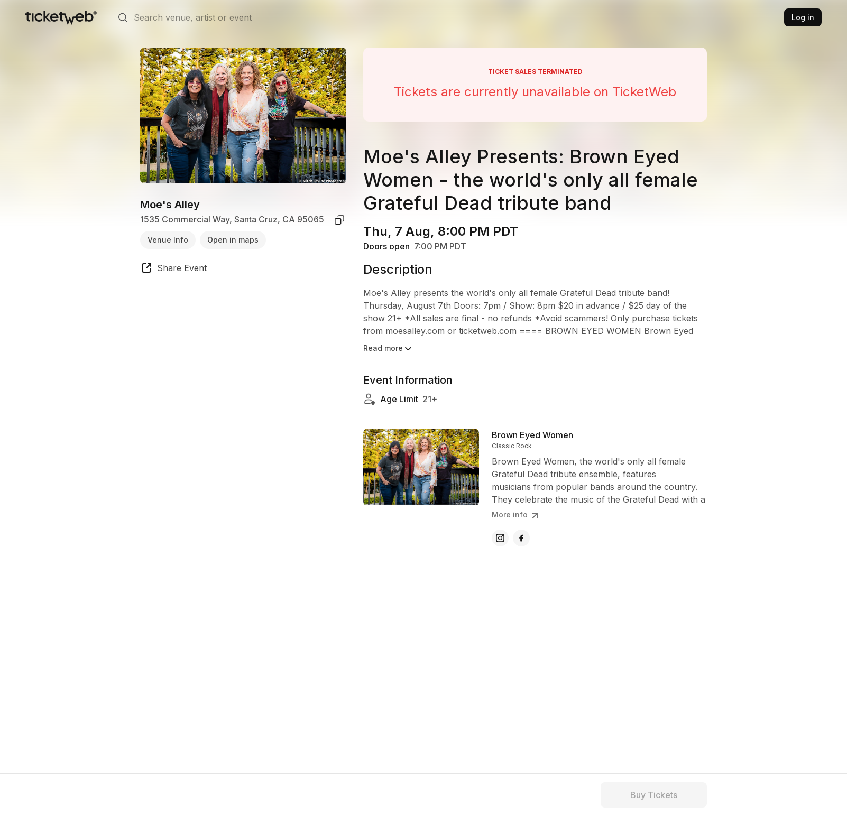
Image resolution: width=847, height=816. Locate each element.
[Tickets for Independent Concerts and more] (61, 17)
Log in (802, 17)
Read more (388, 349)
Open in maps (233, 239)
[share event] (173, 269)
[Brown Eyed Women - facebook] (521, 538)
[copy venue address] (339, 220)
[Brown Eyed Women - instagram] (500, 538)
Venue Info (168, 239)
